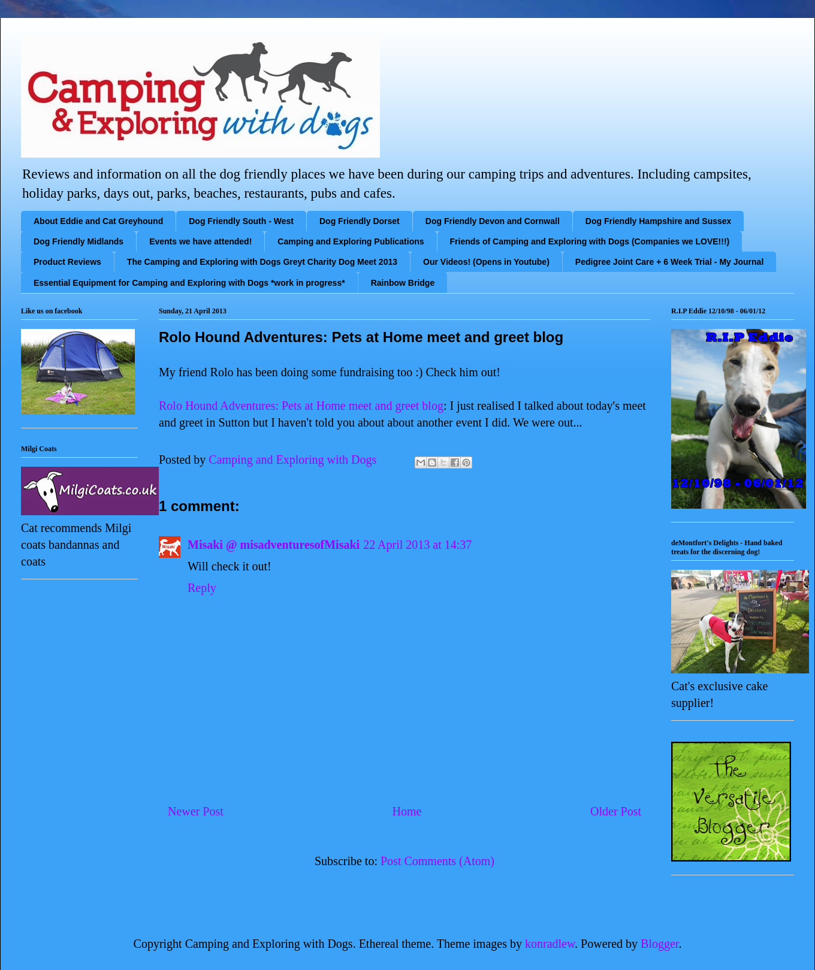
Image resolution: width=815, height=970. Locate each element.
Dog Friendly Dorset (359, 221)
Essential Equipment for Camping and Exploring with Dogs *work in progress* (189, 283)
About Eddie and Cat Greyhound (98, 221)
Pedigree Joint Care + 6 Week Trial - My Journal (669, 262)
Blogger (659, 943)
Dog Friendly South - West (241, 221)
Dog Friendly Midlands (78, 241)
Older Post (615, 811)
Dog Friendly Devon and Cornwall (492, 221)
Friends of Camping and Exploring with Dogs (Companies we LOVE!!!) (590, 241)
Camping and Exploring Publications (350, 241)
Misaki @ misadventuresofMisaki (274, 544)
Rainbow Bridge (403, 283)
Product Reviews (67, 262)
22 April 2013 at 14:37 (417, 544)
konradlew (550, 943)
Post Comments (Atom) (437, 861)
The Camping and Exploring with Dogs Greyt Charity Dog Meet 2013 (262, 262)
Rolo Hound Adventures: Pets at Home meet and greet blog (301, 405)
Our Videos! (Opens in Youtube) (486, 262)
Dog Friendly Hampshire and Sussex (658, 221)
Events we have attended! (200, 241)
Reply (202, 587)
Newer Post (196, 811)
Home (406, 811)
